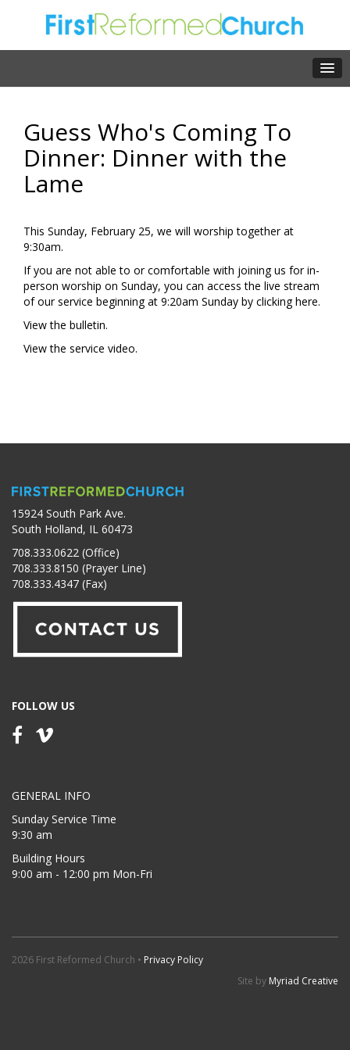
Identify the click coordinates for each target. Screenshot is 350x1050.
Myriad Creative (303, 980)
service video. (104, 348)
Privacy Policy (173, 959)
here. (307, 301)
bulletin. (89, 324)
